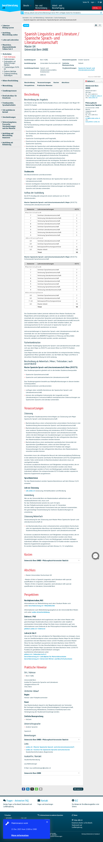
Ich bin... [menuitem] (96, 8)
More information (20, 835)
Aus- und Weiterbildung (37, 18)
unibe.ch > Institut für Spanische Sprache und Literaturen (48, 750)
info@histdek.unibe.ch (92, 118)
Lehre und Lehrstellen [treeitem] (10, 40)
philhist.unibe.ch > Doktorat (34, 629)
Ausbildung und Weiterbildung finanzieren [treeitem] (7, 135)
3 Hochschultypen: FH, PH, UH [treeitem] (11, 68)
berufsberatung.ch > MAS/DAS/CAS (42, 606)
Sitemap (84, 834)
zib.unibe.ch (30, 491)
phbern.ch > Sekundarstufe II (35, 654)
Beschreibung (29, 82)
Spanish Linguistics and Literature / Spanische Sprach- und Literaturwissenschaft (50, 20)
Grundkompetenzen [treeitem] (9, 91)
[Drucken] (96, 25)
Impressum (97, 834)
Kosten (56, 82)
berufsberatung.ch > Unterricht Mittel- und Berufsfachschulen (48, 659)
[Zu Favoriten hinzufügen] (100, 25)
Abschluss (65, 82)
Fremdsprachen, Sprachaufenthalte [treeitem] (9, 104)
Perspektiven (29, 85)
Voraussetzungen (44, 82)
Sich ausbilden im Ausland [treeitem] (8, 111)
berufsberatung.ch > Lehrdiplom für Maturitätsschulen (45, 656)
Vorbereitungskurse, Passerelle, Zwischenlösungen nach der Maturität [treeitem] (9, 125)
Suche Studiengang (60, 18)
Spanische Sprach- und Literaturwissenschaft (86, 69)
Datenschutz (90, 834)
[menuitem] (28, 5)
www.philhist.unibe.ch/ (92, 122)
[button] (23, 789)
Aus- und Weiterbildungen (26, 819)
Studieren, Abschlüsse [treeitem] (10, 71)
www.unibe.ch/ (93, 98)
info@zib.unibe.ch (96, 96)
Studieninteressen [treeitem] (9, 59)
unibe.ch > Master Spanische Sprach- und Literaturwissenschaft (50, 747)
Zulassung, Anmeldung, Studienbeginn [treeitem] (10, 75)
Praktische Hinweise (44, 85)
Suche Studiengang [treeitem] (9, 57)
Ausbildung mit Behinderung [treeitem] (7, 143)
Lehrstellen (9, 818)
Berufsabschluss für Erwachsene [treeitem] (9, 97)
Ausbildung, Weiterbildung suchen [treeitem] (10, 34)
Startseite (25, 18)
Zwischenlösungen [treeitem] (9, 117)
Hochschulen (49, 18)
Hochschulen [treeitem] (7, 54)
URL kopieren (78, 789)
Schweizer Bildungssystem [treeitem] (8, 26)
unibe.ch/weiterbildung (40, 612)
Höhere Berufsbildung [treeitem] (10, 81)
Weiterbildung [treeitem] (7, 86)
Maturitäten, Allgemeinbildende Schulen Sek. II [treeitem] (9, 47)
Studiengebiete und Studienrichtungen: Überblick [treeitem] (10, 63)
